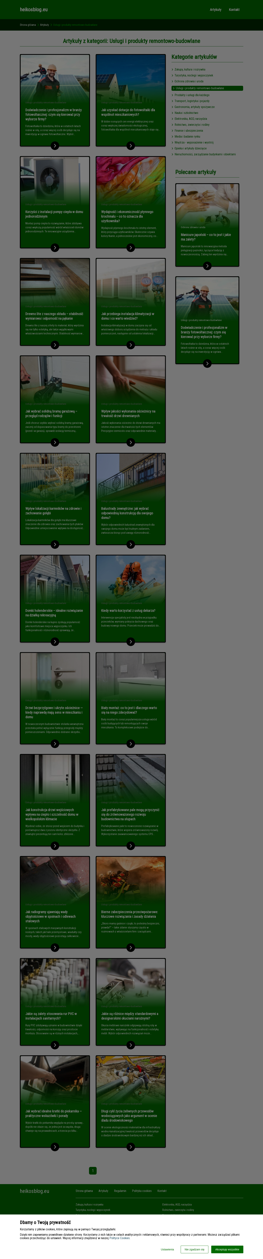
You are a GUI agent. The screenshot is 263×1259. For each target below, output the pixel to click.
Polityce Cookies (119, 1238)
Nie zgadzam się (195, 1249)
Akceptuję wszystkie (227, 1249)
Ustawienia (167, 1249)
